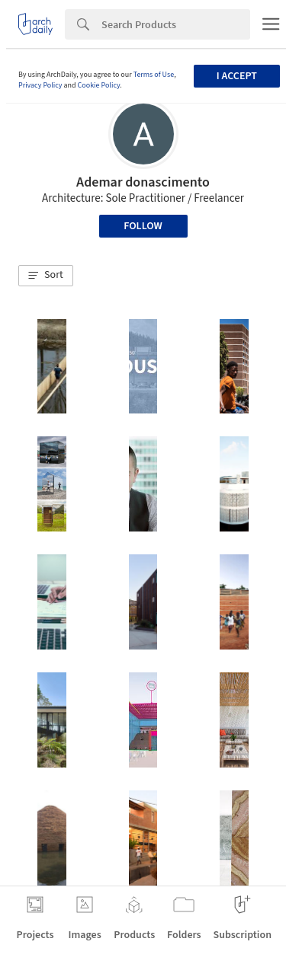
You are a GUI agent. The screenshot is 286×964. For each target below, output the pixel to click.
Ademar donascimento (143, 182)
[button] (45, 275)
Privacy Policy (40, 85)
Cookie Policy (99, 85)
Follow (143, 226)
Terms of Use (154, 74)
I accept (237, 76)
